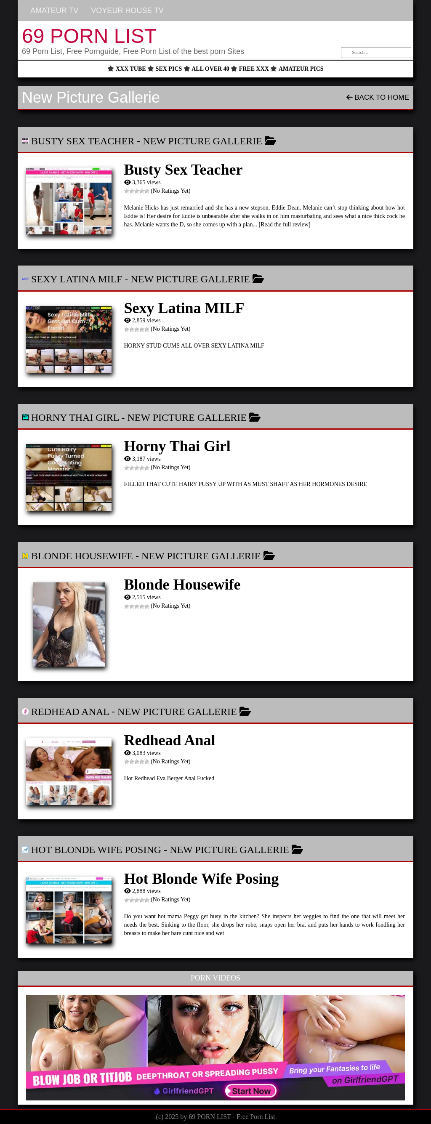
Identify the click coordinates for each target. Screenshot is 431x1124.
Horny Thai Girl (75, 417)
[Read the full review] (285, 224)
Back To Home (377, 97)
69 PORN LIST (89, 36)
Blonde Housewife (82, 555)
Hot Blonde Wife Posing (96, 849)
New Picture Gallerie (202, 141)
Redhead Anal (70, 711)
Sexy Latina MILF (76, 279)
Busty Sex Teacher (82, 141)
